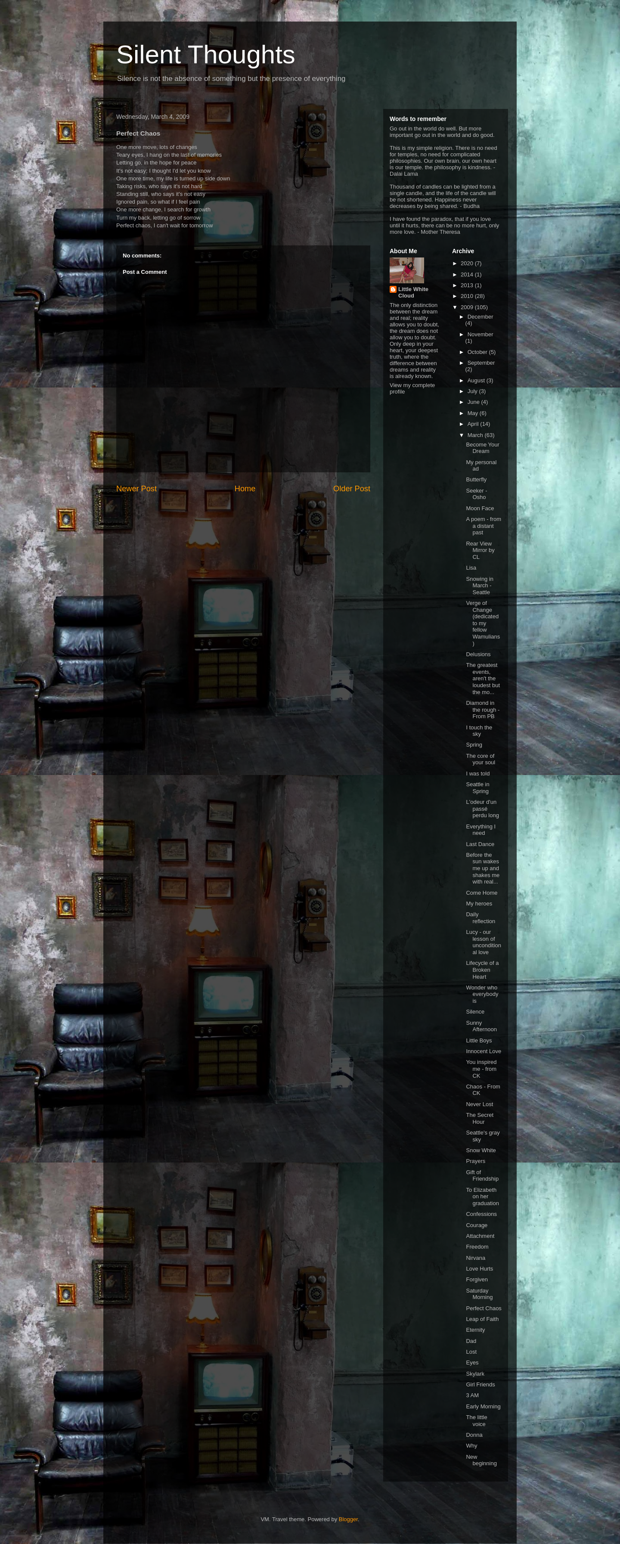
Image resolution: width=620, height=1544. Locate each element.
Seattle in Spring (477, 787)
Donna (474, 1435)
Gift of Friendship (482, 1175)
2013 (468, 285)
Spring (474, 744)
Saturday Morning (479, 1294)
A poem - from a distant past (483, 526)
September (481, 363)
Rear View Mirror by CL (480, 550)
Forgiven (477, 1279)
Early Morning (483, 1406)
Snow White (481, 1150)
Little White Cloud (413, 292)
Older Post (351, 488)
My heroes (479, 903)
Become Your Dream (482, 448)
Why (471, 1445)
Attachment (480, 1236)
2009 (468, 307)
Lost (471, 1352)
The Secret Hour (479, 1118)
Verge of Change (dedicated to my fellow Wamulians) (483, 623)
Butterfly (476, 479)
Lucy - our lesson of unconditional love (483, 942)
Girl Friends (480, 1384)
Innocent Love (483, 1051)
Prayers (475, 1161)
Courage (476, 1225)
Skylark (475, 1373)
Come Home (481, 893)
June (474, 402)
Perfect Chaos (483, 1308)
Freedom (477, 1246)
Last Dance (480, 844)
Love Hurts (479, 1268)
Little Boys (479, 1040)
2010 (468, 296)
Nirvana (475, 1258)
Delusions (478, 654)
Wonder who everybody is (482, 994)
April (474, 424)
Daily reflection (480, 917)
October (478, 352)
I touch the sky (479, 731)
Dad (471, 1341)
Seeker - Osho (476, 494)
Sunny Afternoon (481, 1026)
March (476, 435)
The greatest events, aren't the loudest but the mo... (483, 678)
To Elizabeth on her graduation (482, 1196)
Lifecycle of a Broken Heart (482, 970)
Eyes (472, 1362)
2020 (468, 263)
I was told (478, 773)
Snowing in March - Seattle (479, 585)
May (474, 413)
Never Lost (479, 1104)
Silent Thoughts (205, 54)
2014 (468, 274)
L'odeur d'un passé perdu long (482, 809)
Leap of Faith (482, 1319)
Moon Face (480, 508)
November (480, 334)
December (480, 316)
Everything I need (481, 830)
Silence (475, 1011)
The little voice (476, 1420)
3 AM (472, 1395)
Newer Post (136, 488)
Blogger (348, 1519)
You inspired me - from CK (481, 1069)
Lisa (471, 567)
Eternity (475, 1330)
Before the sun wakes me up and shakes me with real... (482, 868)
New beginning (481, 1460)
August (477, 380)
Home (245, 488)
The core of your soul (480, 759)
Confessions (481, 1214)
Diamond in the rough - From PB (482, 709)
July (473, 391)
